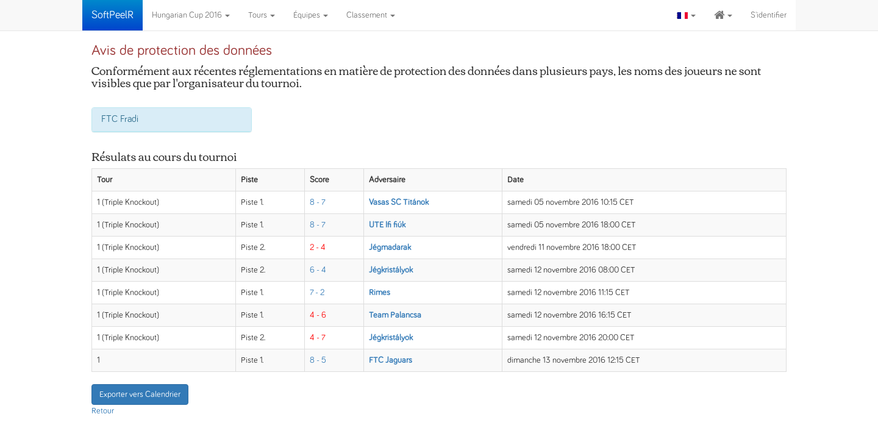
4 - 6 (318, 315)
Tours (261, 15)
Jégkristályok (391, 270)
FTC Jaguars (390, 360)
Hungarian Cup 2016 (191, 15)
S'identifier (769, 15)
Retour (102, 411)
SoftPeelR (112, 15)
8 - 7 (318, 202)
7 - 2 (317, 292)
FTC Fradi (119, 119)
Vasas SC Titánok (399, 202)
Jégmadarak (390, 247)
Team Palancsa (395, 315)
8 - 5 (318, 360)
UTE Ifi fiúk (387, 225)
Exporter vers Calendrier (139, 394)
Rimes (379, 292)
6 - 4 (318, 270)
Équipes (310, 15)
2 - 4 (318, 247)
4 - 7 (318, 338)
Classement (370, 15)
